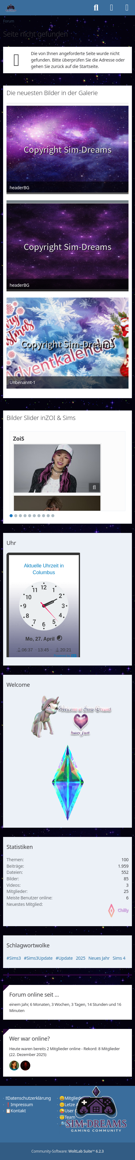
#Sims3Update (38, 958)
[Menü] (127, 8)
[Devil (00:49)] (27, 1065)
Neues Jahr (99, 958)
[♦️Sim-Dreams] (11, 8)
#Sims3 (13, 958)
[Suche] (96, 8)
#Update (64, 958)
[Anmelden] (111, 7)
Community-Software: (67, 1151)
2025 (80, 958)
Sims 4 (119, 958)
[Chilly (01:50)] (16, 1065)
